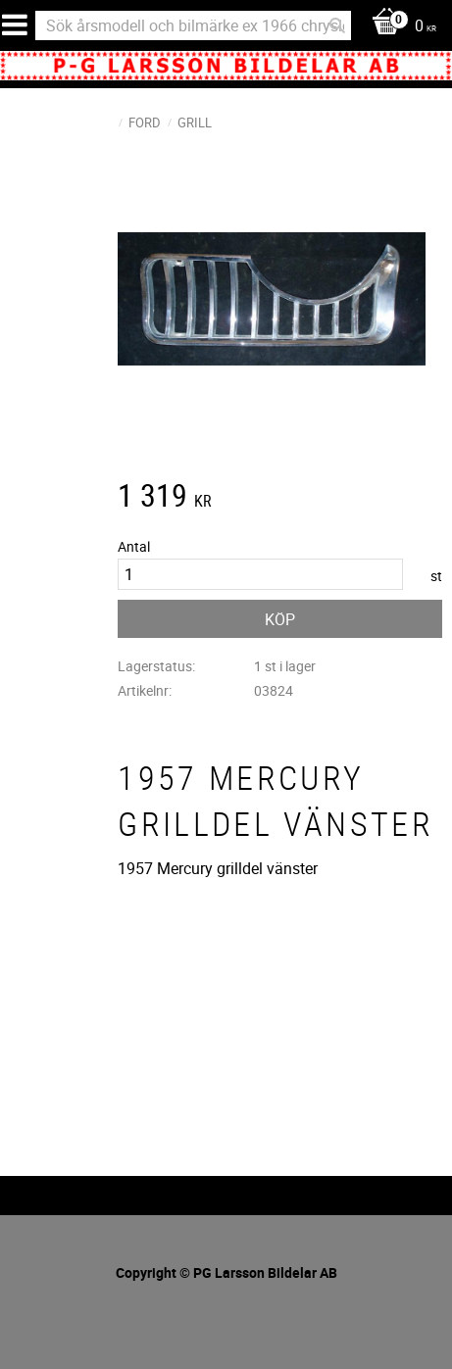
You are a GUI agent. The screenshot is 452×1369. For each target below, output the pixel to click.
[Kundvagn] (399, 27)
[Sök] (337, 25)
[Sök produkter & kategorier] (193, 25)
